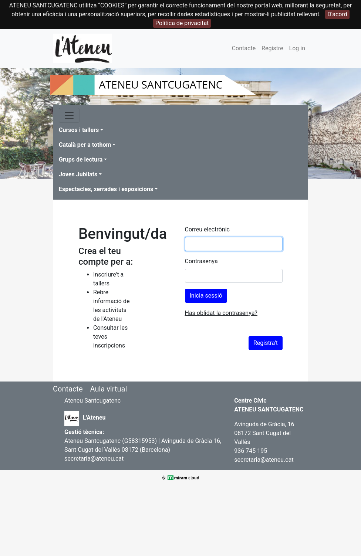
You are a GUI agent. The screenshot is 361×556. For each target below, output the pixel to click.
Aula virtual (108, 388)
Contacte (244, 48)
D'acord (337, 14)
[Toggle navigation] (69, 115)
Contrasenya (201, 261)
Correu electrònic (207, 229)
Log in (297, 48)
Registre (272, 48)
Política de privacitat (182, 23)
